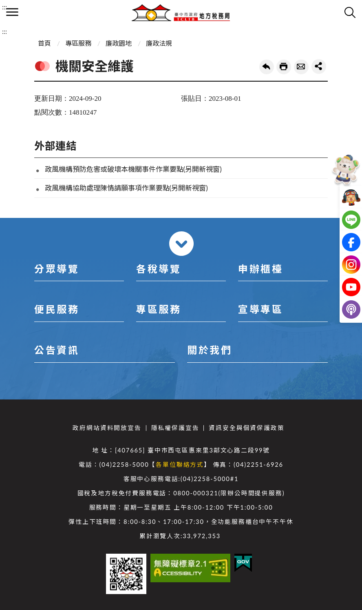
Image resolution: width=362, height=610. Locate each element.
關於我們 (209, 350)
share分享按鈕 (318, 66)
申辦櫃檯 (260, 269)
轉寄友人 (301, 67)
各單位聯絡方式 (180, 464)
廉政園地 (119, 43)
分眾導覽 (56, 269)
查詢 (350, 12)
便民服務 (56, 309)
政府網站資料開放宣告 (107, 427)
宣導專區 (260, 309)
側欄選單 (12, 12)
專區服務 (78, 43)
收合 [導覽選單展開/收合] (181, 243)
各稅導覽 (158, 269)
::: (4, 7)
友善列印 (283, 67)
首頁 (44, 43)
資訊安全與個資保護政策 (246, 427)
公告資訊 (56, 350)
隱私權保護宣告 (175, 427)
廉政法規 (159, 43)
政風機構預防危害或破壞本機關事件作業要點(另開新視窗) (133, 169)
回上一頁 (266, 67)
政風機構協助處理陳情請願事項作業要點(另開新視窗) (126, 188)
